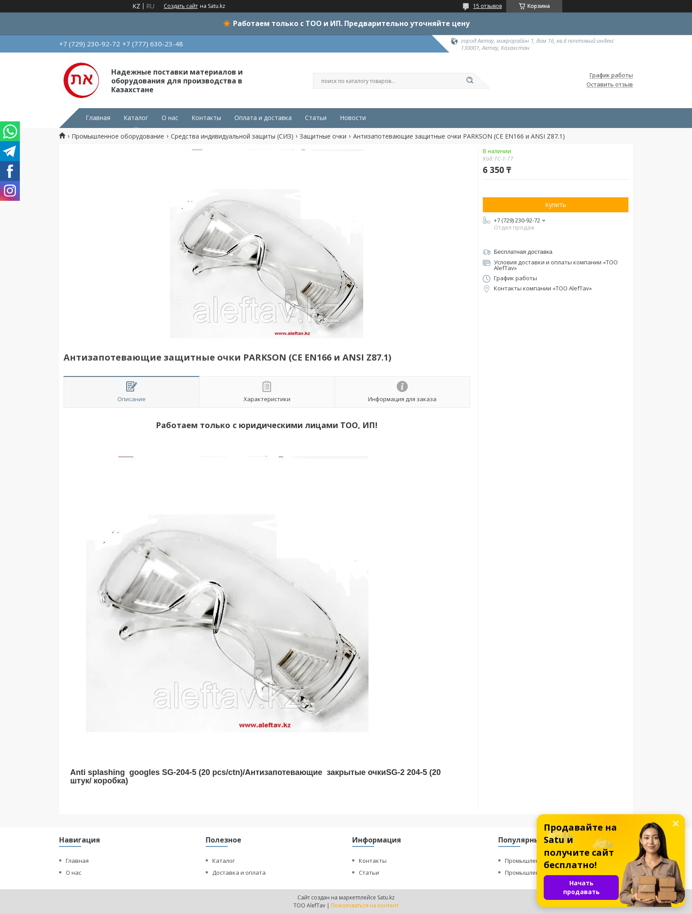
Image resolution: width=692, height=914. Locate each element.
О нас (170, 118)
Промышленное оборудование (117, 136)
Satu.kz (386, 897)
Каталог (136, 118)
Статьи (316, 118)
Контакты (206, 118)
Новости (353, 118)
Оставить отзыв (610, 85)
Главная (98, 118)
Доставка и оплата (239, 872)
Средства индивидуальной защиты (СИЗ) (232, 136)
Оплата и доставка (263, 118)
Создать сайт (181, 6)
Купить (555, 204)
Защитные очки (323, 136)
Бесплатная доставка (523, 251)
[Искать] (469, 81)
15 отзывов (487, 6)
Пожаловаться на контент (365, 905)
